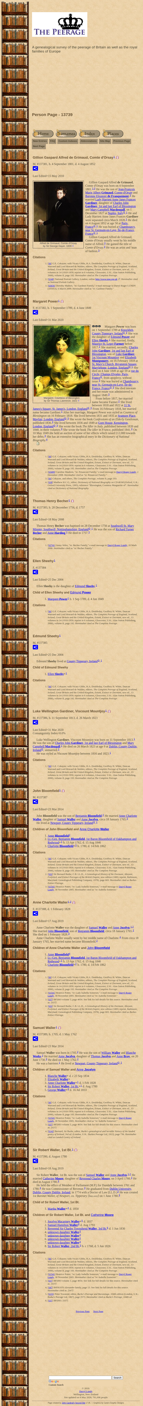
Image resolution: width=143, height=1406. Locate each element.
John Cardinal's (68, 1403)
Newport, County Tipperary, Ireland (71, 822)
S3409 (51, 472)
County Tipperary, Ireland (82, 661)
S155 (50, 1294)
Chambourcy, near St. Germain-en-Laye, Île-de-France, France (110, 230)
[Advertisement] (86, 83)
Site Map (105, 141)
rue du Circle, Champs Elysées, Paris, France (115, 374)
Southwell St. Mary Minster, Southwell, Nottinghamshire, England (83, 527)
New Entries (40, 141)
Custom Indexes (67, 141)
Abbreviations (89, 141)
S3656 (51, 285)
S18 (50, 482)
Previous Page (121, 141)
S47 (50, 1287)
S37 (50, 999)
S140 (50, 279)
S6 (49, 263)
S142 (50, 1131)
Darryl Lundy (85, 1391)
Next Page (39, 146)
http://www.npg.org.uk (106, 279)
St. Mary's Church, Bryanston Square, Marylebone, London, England (114, 366)
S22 (50, 874)
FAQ (52, 141)
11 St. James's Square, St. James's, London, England (82, 407)
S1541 (51, 886)
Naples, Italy (115, 213)
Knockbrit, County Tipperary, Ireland (113, 331)
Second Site (80, 1403)
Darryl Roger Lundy (126, 472)
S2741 (51, 545)
